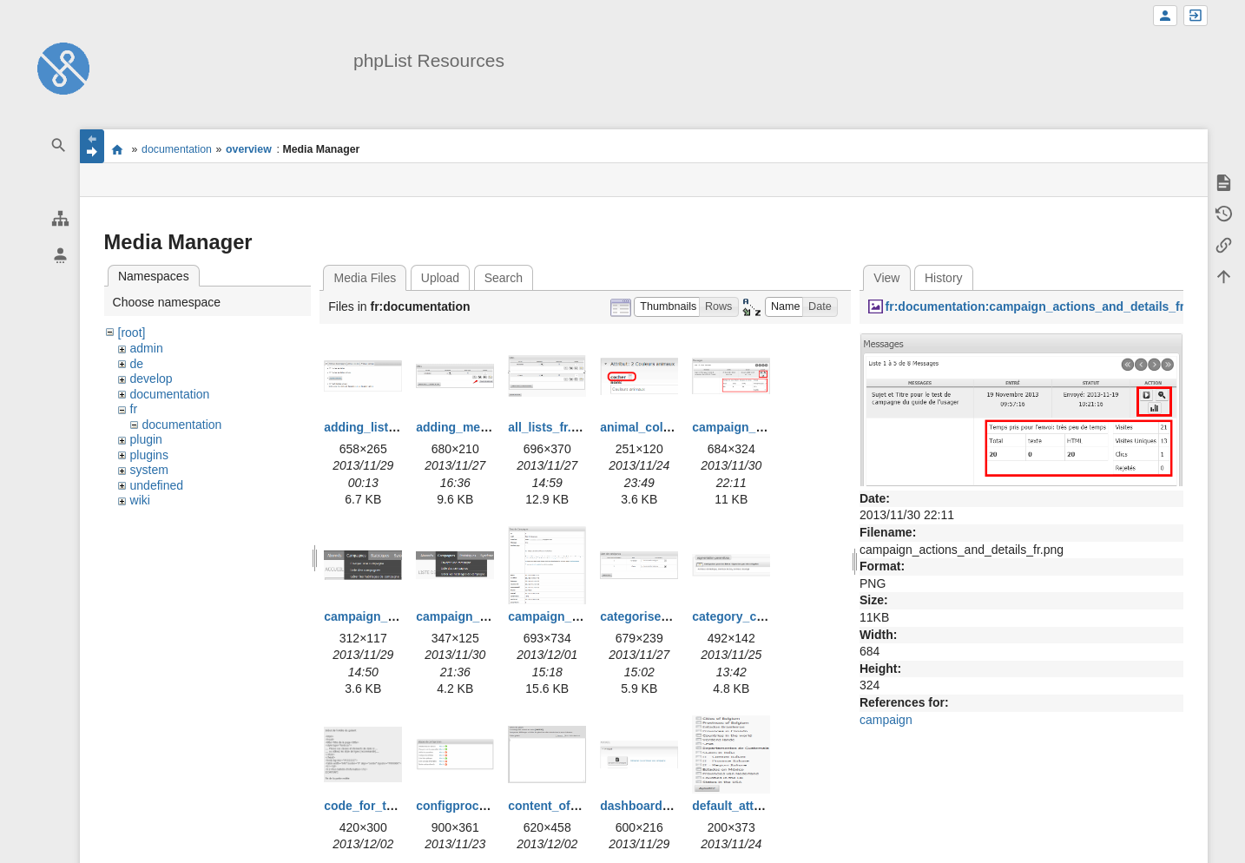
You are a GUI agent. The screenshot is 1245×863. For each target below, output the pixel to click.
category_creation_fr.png (764, 616)
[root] (132, 332)
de (137, 364)
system (149, 470)
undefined (157, 485)
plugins (149, 455)
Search (503, 278)
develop (151, 378)
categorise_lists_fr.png (666, 616)
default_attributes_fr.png (763, 806)
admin (146, 348)
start (118, 149)
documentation (177, 149)
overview (249, 149)
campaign (886, 720)
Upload (440, 278)
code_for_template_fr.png (398, 806)
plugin (146, 439)
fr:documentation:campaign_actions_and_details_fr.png (1047, 306)
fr (134, 409)
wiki (140, 500)
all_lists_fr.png (550, 427)
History (944, 278)
